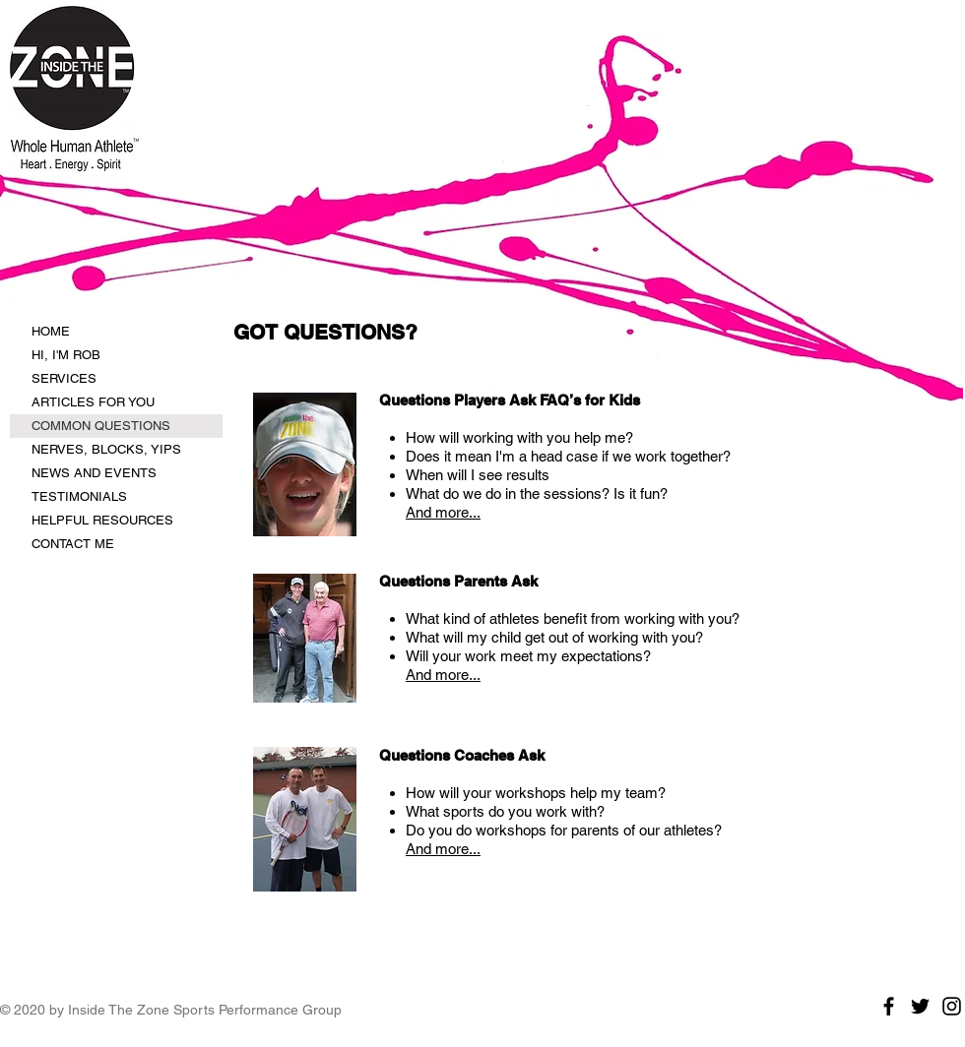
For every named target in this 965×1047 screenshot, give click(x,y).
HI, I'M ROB (66, 354)
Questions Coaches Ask (462, 755)
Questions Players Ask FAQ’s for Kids (509, 400)
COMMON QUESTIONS (101, 425)
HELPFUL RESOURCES (102, 520)
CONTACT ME (73, 543)
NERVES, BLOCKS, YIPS (106, 449)
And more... (443, 512)
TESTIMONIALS (79, 496)
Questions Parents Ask (458, 581)
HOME (51, 331)
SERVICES (64, 378)
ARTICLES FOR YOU (93, 402)
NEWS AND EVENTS (94, 472)
